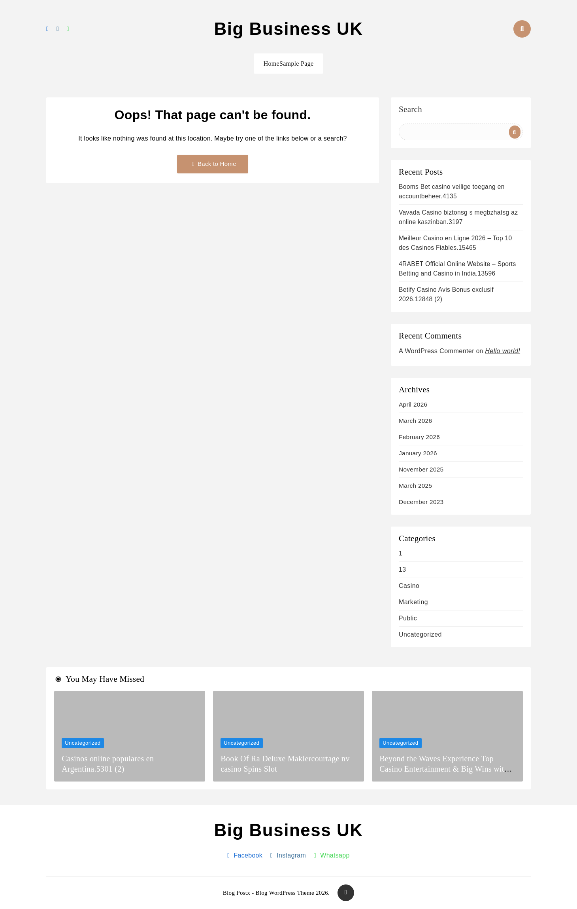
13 (402, 569)
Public (408, 618)
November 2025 (421, 469)
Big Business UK (288, 28)
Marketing (413, 602)
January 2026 (418, 453)
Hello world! (502, 350)
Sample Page (296, 63)
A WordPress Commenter (436, 350)
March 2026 (415, 420)
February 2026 (419, 437)
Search (410, 109)
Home (271, 63)
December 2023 (421, 501)
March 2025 (415, 485)
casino (409, 585)
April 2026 (413, 404)
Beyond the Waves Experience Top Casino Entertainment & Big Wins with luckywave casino (443, 768)
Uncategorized (420, 634)
